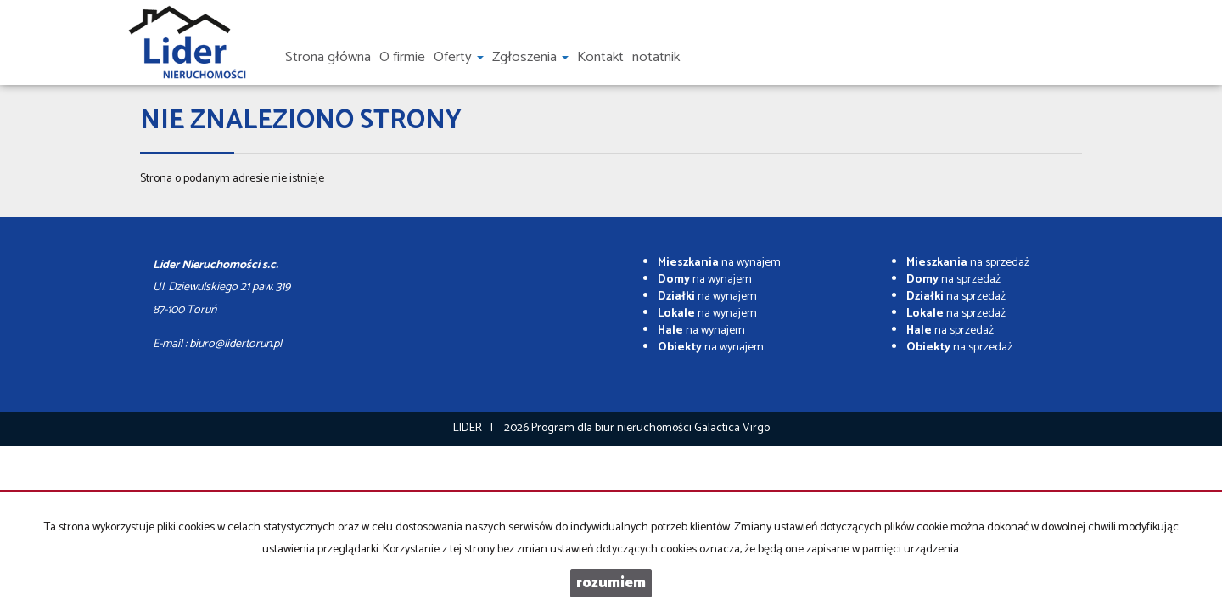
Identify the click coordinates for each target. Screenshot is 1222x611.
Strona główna (328, 57)
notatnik (656, 57)
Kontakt (600, 57)
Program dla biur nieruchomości (612, 428)
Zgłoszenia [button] (530, 57)
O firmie (402, 57)
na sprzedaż (967, 262)
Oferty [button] (459, 57)
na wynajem (719, 262)
